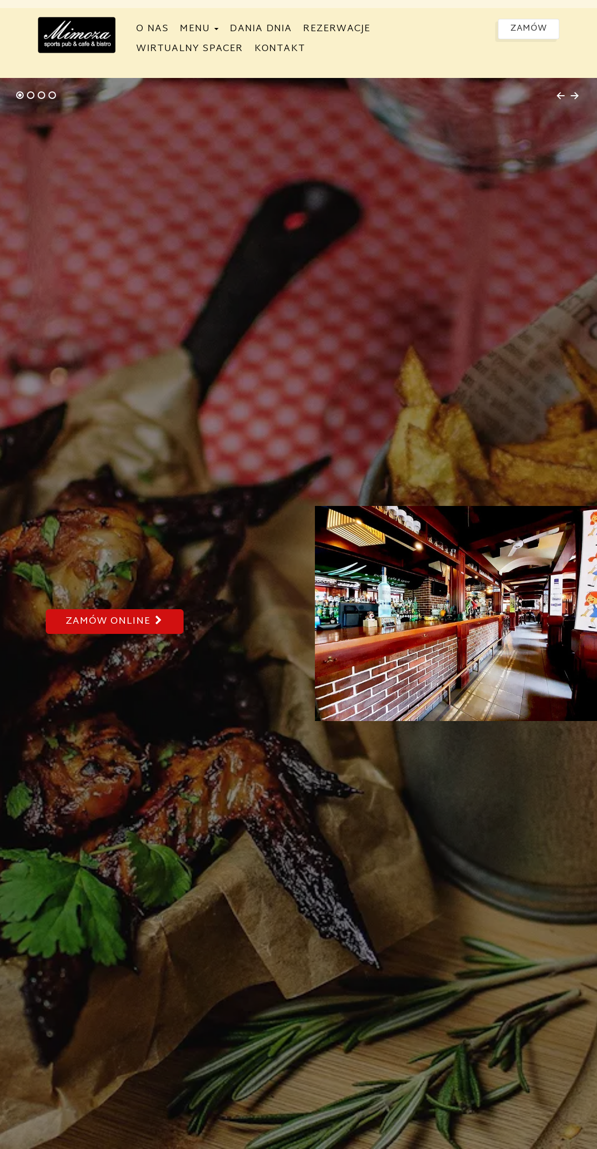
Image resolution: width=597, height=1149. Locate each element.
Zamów (528, 29)
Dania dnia (261, 29)
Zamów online (115, 621)
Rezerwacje (336, 29)
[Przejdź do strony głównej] (77, 35)
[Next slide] (575, 96)
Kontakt (280, 49)
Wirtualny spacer (189, 49)
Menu (199, 29)
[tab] (20, 95)
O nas (152, 29)
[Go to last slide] (560, 96)
